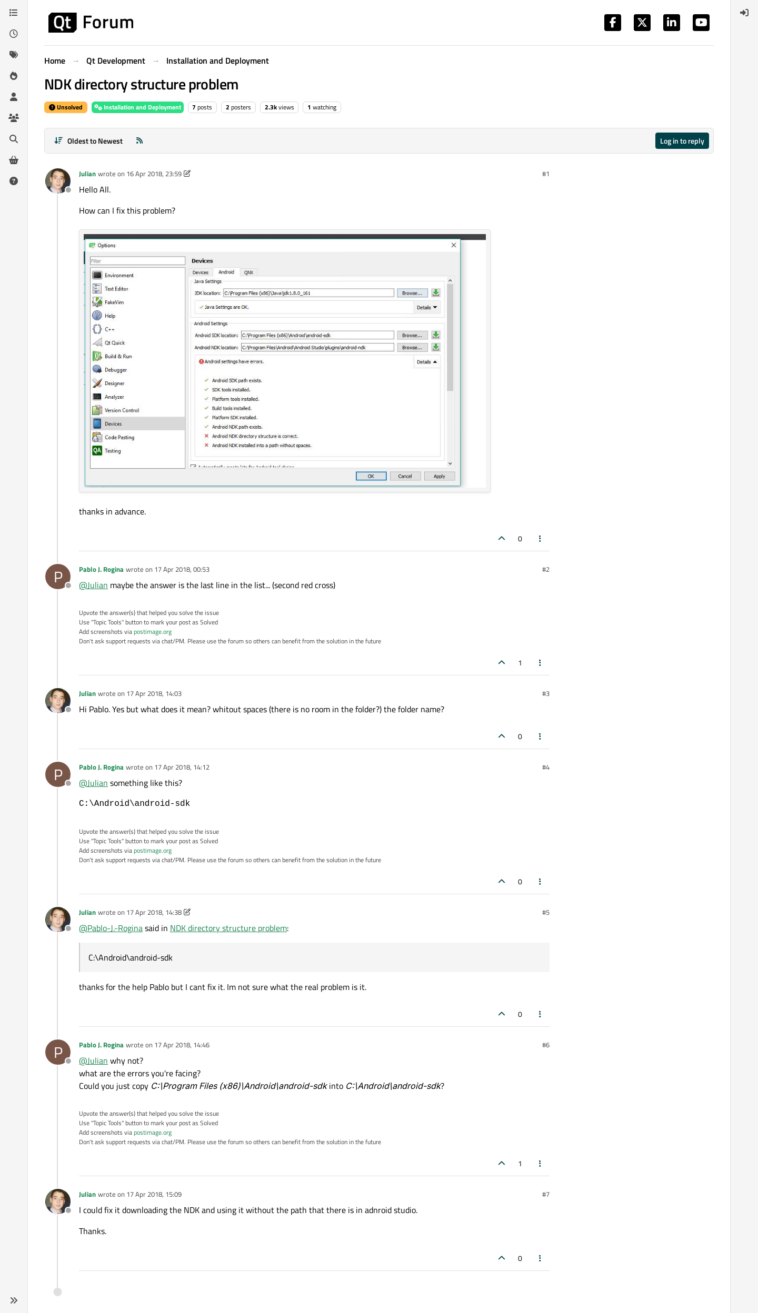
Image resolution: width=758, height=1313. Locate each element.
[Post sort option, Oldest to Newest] (88, 141)
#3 (546, 693)
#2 (546, 569)
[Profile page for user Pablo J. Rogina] (58, 576)
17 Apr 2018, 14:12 (182, 767)
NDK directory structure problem (228, 928)
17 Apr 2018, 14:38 (154, 912)
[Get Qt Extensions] (13, 160)
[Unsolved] (13, 181)
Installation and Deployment (137, 107)
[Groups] (13, 117)
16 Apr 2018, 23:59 (154, 173)
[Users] (13, 96)
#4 (546, 767)
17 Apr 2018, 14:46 (182, 1044)
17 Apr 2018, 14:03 (154, 693)
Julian (87, 173)
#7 (546, 1194)
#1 (546, 173)
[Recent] (13, 33)
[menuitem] (744, 12)
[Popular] (13, 75)
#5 (546, 912)
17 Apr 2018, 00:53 (182, 569)
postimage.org (153, 632)
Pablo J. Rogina (101, 569)
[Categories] (13, 12)
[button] (13, 1300)
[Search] (13, 138)
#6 (546, 1044)
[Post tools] (540, 538)
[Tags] (13, 54)
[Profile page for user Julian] (58, 181)
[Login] (744, 12)
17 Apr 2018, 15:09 (154, 1194)
